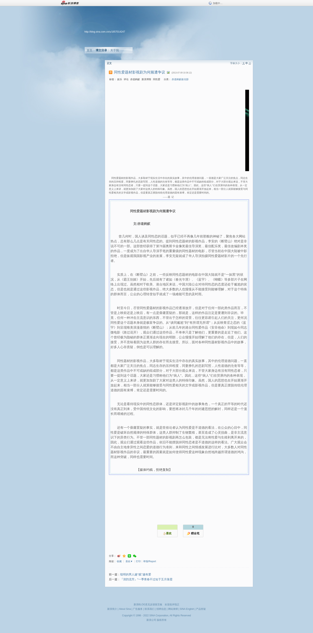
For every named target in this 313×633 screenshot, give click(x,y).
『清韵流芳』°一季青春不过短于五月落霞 (146, 579)
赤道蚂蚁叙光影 (180, 79)
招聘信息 (161, 609)
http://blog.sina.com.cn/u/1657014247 (104, 31)
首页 (89, 50)
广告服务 (138, 609)
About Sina (125, 609)
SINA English (187, 609)
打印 (138, 561)
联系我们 (149, 609)
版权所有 (162, 620)
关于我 (114, 50)
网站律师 (173, 609)
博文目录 (101, 50)
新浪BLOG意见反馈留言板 (148, 604)
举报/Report (149, 561)
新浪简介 (112, 609)
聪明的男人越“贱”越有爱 (135, 574)
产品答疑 (201, 609)
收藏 (119, 561)
